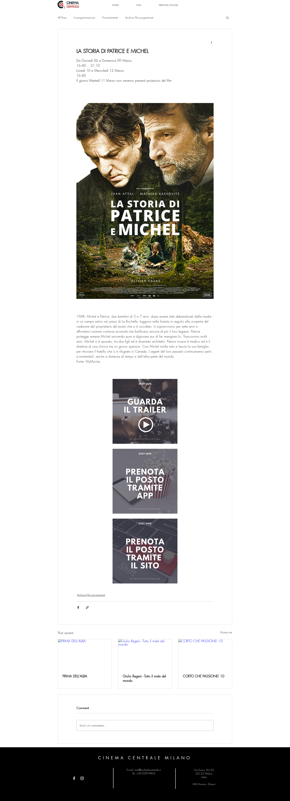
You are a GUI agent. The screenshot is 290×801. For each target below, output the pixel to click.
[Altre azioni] (211, 42)
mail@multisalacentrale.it (147, 770)
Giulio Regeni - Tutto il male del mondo (144, 678)
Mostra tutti (226, 632)
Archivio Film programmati (139, 17)
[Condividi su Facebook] (78, 607)
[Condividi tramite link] (87, 607)
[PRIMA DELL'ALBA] (85, 654)
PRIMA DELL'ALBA (74, 676)
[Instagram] (82, 778)
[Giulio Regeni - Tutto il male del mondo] (145, 654)
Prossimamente (110, 17)
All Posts (62, 17)
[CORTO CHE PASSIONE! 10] (205, 654)
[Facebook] (74, 778)
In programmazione (84, 17)
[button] (227, 17)
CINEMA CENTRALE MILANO (145, 757)
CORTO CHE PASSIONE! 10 (203, 676)
